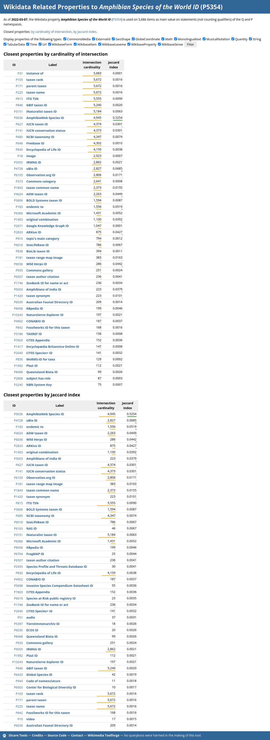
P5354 (117, 19)
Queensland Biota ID (42, 372)
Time (33, 44)
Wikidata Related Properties (46, 7)
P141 (19, 130)
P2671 (18, 226)
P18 (20, 156)
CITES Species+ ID (39, 353)
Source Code (57, 735)
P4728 (18, 169)
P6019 (18, 598)
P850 (19, 359)
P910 (19, 238)
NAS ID (31, 528)
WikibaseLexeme (114, 44)
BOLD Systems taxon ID (44, 200)
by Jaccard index (85, 32)
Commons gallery (39, 270)
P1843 (18, 188)
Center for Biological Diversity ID (51, 687)
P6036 (18, 264)
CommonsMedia (79, 39)
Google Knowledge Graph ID (47, 226)
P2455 (18, 566)
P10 (20, 719)
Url (44, 44)
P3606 (18, 200)
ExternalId (103, 39)
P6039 (18, 302)
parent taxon (36, 86)
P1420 (18, 296)
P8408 (18, 308)
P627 (19, 124)
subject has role (38, 378)
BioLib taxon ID (38, 251)
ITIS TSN (32, 99)
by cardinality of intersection (51, 32)
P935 (19, 270)
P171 (19, 86)
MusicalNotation (218, 39)
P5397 (18, 624)
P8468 (18, 372)
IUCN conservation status (45, 130)
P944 (19, 681)
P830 (19, 149)
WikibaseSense (172, 44)
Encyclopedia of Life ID (43, 149)
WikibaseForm (62, 44)
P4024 (18, 194)
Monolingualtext (189, 39)
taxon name (35, 92)
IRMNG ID (33, 162)
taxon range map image (44, 258)
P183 (19, 207)
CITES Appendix (38, 340)
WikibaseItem (87, 44)
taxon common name (42, 188)
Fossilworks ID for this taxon (48, 327)
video (30, 719)
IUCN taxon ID (37, 124)
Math (169, 39)
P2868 (18, 378)
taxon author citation (42, 277)
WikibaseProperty (143, 44)
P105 (19, 80)
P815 (19, 99)
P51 (20, 617)
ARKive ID (33, 232)
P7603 (18, 340)
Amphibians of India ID (43, 289)
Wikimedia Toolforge (103, 735)
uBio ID (31, 169)
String (257, 39)
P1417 (18, 346)
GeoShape (123, 39)
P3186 (18, 334)
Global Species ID (39, 675)
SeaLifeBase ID (37, 245)
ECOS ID (32, 630)
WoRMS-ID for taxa (40, 359)
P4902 (18, 321)
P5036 (18, 118)
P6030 (18, 630)
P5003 (18, 289)
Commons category (41, 181)
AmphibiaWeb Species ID (45, 118)
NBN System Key (39, 385)
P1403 (18, 219)
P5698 (18, 586)
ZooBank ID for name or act (47, 283)
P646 (19, 143)
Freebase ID (35, 143)
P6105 (18, 175)
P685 (19, 137)
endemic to (34, 207)
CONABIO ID (35, 321)
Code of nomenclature (43, 681)
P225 (19, 92)
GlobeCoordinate (148, 39)
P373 (19, 181)
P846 (19, 105)
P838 (19, 251)
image (31, 156)
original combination (42, 219)
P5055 (18, 162)
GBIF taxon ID (36, 105)
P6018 (18, 245)
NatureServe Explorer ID (44, 315)
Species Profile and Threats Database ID (56, 566)
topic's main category (42, 238)
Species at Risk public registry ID (51, 598)
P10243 (17, 315)
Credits (37, 735)
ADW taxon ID (36, 194)
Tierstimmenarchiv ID (42, 624)
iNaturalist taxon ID (41, 111)
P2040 (18, 353)
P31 (20, 73)
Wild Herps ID (36, 264)
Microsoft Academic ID (43, 213)
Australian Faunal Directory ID (49, 302)
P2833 (18, 232)
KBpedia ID (34, 308)
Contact (77, 735)
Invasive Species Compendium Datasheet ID (59, 586)
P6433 (18, 675)
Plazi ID (32, 366)
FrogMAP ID (35, 554)
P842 (19, 327)
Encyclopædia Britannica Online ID (52, 346)
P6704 (18, 554)
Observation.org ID (40, 175)
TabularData (16, 44)
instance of (34, 73)
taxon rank (34, 80)
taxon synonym (38, 296)
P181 (19, 258)
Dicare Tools (18, 735)
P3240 (18, 385)
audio (30, 617)
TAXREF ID (34, 334)
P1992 (18, 366)
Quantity (241, 39)
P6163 (18, 528)
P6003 (18, 687)
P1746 (18, 283)
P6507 (18, 277)
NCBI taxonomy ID (40, 137)
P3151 (18, 111)
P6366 (18, 213)
